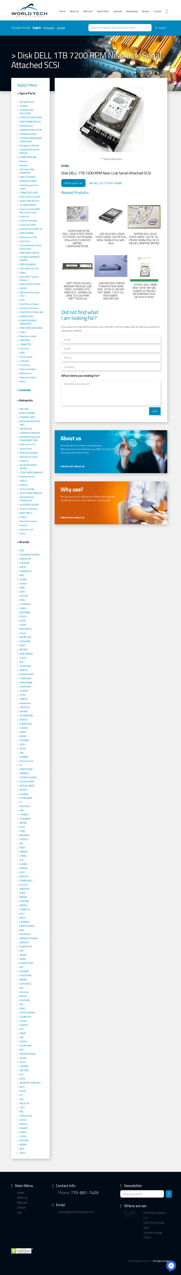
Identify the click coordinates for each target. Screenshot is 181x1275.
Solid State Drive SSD (29, 268)
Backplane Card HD (28, 237)
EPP (21, 967)
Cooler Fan (24, 216)
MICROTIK (23, 876)
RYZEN (22, 620)
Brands (145, 11)
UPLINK (22, 855)
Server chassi (25, 448)
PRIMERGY (24, 773)
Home (62, 11)
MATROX (23, 905)
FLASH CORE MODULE (29, 200)
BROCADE (24, 1140)
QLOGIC (22, 1120)
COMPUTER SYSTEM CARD (31, 312)
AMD (21, 575)
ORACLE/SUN (25, 1115)
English (37, 28)
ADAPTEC (23, 670)
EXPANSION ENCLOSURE (30, 130)
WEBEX (22, 732)
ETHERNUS (24, 921)
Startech (23, 583)
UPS (21, 1029)
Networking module (28, 456)
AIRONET (23, 649)
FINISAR (23, 897)
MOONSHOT (25, 934)
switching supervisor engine (28, 187)
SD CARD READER (27, 205)
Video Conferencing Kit (29, 196)
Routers (23, 517)
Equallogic (23, 794)
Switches (23, 485)
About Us (74, 11)
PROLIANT (24, 971)
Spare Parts (103, 11)
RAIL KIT (23, 288)
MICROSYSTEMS (26, 926)
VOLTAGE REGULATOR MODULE (29, 151)
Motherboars (25, 373)
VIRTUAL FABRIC (26, 785)
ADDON (23, 996)
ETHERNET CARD (27, 417)
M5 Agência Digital (161, 1261)
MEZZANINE (24, 612)
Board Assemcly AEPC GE (30, 229)
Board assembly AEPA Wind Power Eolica (29, 210)
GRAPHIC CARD (26, 316)
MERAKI (23, 979)
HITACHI (22, 1132)
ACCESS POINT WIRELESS (30, 493)
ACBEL (22, 1008)
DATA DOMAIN (25, 682)
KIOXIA (22, 748)
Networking (132, 11)
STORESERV (25, 604)
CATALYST (23, 699)
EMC (21, 1111)
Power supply (25, 356)
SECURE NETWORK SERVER (28, 466)
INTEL (21, 1148)
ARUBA (22, 954)
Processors (24, 365)
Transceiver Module (28, 508)
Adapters (23, 165)
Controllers (24, 361)
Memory (23, 161)
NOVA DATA (24, 1000)
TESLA (22, 1062)
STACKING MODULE (28, 134)
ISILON (22, 567)
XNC (21, 843)
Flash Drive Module (28, 220)
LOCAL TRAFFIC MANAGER (31, 472)
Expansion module (27, 336)
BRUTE (22, 1091)
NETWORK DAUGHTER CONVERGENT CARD (29, 438)
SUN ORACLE (25, 983)
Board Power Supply (28, 304)
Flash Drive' (24, 241)
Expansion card (26, 529)
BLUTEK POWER (26, 781)
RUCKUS (23, 1041)
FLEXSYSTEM (25, 975)
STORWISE (24, 740)
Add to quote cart (73, 183)
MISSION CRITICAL (27, 1054)
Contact (157, 11)
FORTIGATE (24, 563)
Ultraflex (23, 1058)
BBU (21, 988)
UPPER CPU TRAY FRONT (30, 117)
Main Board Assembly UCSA (29, 294)
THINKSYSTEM (26, 769)
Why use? (88, 11)
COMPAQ (23, 728)
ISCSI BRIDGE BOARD (29, 504)
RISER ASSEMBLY (27, 413)
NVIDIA (22, 959)
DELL (21, 1099)
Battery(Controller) (27, 377)
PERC (21, 550)
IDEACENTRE (25, 558)
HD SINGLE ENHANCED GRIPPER (29, 258)
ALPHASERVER (26, 715)
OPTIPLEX (23, 839)
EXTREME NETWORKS (29, 554)
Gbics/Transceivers (28, 521)
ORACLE (23, 608)
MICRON (23, 719)
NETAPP (23, 1144)
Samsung (23, 992)
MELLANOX (24, 835)
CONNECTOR (25, 344)
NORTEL (23, 789)
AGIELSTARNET (26, 653)
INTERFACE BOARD (28, 181)
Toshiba (23, 1021)
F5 (20, 802)
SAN (21, 1037)
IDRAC (22, 600)
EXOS (22, 872)
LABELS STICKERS (27, 177)
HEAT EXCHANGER (27, 264)
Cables (22, 332)
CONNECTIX (24, 909)
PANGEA (23, 851)
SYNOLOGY (24, 707)
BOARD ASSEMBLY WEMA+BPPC (28, 322)
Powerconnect (26, 761)
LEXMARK (23, 756)
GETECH (23, 616)
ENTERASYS (24, 806)
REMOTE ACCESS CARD (29, 284)
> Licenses (24, 389)
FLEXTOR (23, 596)
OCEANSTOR (25, 1016)
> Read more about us (72, 466)
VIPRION (23, 868)
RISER (22, 847)
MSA (21, 930)
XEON (22, 744)
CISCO (22, 1107)
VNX (21, 950)
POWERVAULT (25, 880)
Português (49, 28)
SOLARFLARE (25, 1045)
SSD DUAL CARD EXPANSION (26, 171)
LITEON (22, 657)
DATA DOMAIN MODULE (30, 121)
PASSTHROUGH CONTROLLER (26, 499)
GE (20, 765)
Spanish (61, 28)
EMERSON (24, 888)
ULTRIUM (23, 106)
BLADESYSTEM (26, 963)
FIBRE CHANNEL (26, 233)
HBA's (22, 352)
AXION (22, 893)
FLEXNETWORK (26, 674)
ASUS (22, 1087)
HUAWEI (23, 864)
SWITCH (23, 480)
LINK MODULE (25, 428)
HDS (21, 860)
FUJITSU (23, 1136)
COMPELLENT (25, 678)
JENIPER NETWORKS (28, 938)
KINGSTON (24, 1103)
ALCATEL (23, 579)
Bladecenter (25, 703)
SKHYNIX (23, 711)
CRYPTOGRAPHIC (27, 1012)
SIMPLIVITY (24, 942)
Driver (22, 300)
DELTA (22, 645)
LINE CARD (24, 409)
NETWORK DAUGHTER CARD (29, 423)
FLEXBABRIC (25, 818)
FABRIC (22, 1033)
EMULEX (23, 1124)
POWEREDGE (25, 571)
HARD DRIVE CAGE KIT (29, 252)
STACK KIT (23, 461)
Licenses (117, 11)
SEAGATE (23, 1128)
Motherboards (26, 125)
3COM (22, 695)
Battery (22, 272)
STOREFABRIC (26, 798)
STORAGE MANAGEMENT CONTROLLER (30, 139)
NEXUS (22, 917)
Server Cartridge (26, 489)
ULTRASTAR (24, 641)
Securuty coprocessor (29, 308)
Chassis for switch (27, 224)
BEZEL (22, 1078)
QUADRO (23, 1025)
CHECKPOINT (25, 686)
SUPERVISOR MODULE (29, 433)
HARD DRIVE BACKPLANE (30, 328)
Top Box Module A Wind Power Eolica (30, 247)
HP (20, 1095)
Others (22, 381)
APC (21, 1004)
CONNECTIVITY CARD (28, 192)
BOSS (22, 827)
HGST (22, 913)
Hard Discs (24, 348)
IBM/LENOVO (25, 629)
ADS (21, 662)
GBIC (21, 752)
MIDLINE (23, 822)
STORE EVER (25, 666)
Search (160, 28)
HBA (21, 810)
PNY (21, 1049)
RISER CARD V (25, 513)
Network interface (27, 369)
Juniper (22, 633)
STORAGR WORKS (28, 777)
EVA (21, 1074)
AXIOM (22, 736)
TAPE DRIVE (24, 340)
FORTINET (24, 1066)
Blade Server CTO (27, 444)
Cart (19, 1212)
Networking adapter (28, 452)
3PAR (22, 587)
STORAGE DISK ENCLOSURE (26, 111)
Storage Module (26, 101)
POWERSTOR (25, 946)
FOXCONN (24, 901)
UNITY (22, 591)
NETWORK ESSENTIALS (29, 1082)
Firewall (23, 525)
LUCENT (22, 624)
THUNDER (24, 814)
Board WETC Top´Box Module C (29, 278)
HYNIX (22, 831)
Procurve (23, 884)
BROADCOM (25, 637)
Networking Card (27, 476)
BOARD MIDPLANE (27, 157)
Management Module (29, 145)
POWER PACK (25, 723)
